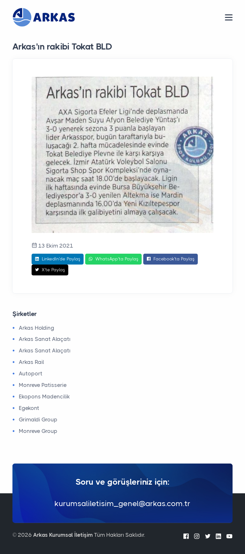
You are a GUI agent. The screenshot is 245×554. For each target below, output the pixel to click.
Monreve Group (38, 431)
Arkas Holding (36, 328)
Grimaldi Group (38, 419)
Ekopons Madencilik (44, 396)
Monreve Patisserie (43, 385)
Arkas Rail (31, 362)
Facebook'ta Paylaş (170, 259)
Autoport (30, 373)
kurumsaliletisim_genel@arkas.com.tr (122, 503)
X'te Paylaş (50, 270)
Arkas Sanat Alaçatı (45, 339)
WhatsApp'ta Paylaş (113, 259)
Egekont (29, 408)
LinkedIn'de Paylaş (57, 259)
